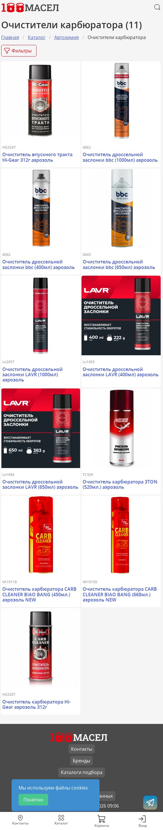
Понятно (33, 799)
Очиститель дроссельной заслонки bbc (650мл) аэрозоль (119, 264)
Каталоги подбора (81, 772)
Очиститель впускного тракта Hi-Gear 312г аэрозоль (37, 157)
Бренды (81, 760)
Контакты (81, 749)
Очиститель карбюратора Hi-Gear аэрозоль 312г (36, 704)
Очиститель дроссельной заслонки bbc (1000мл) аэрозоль (120, 157)
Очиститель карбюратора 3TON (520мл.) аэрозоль (120, 484)
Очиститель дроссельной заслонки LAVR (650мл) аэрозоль (40, 484)
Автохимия (66, 37)
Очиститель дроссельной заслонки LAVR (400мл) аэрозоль (121, 372)
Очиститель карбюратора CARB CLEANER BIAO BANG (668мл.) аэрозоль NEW (120, 594)
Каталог (37, 37)
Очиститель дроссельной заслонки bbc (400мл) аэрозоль (38, 264)
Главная (10, 37)
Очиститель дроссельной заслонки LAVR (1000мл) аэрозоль (32, 374)
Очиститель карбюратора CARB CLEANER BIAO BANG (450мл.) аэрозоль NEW (39, 594)
